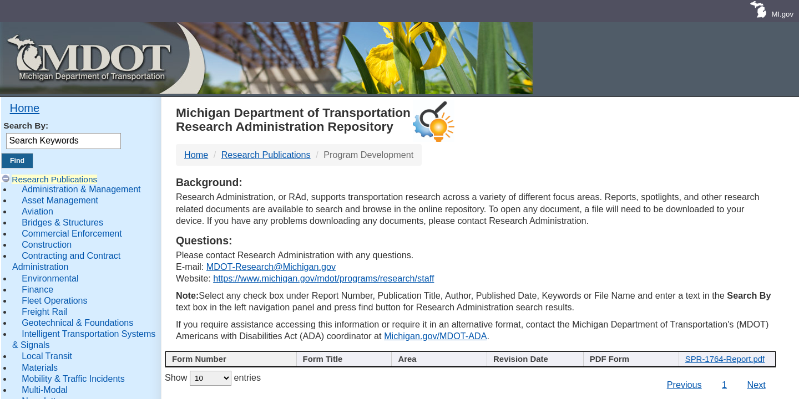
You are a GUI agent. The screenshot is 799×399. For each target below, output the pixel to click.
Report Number (225, 360)
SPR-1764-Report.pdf (728, 391)
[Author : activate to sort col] (438, 366)
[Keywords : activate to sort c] (631, 366)
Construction (47, 244)
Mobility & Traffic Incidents (73, 378)
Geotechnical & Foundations (77, 323)
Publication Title (338, 360)
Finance (37, 289)
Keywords (628, 360)
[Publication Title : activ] (342, 366)
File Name (724, 360)
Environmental (50, 278)
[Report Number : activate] (229, 366)
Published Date (530, 360)
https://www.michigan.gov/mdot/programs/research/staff (323, 278)
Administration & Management (81, 189)
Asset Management (60, 200)
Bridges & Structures (62, 222)
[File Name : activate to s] (728, 366)
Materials (40, 367)
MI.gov (782, 14)
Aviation (37, 211)
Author (434, 360)
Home (25, 108)
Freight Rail (44, 311)
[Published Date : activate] (534, 366)
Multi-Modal (45, 390)
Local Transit (47, 356)
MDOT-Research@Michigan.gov (271, 267)
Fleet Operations (54, 300)
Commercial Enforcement (72, 233)
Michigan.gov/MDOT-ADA (435, 336)
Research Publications (54, 179)
